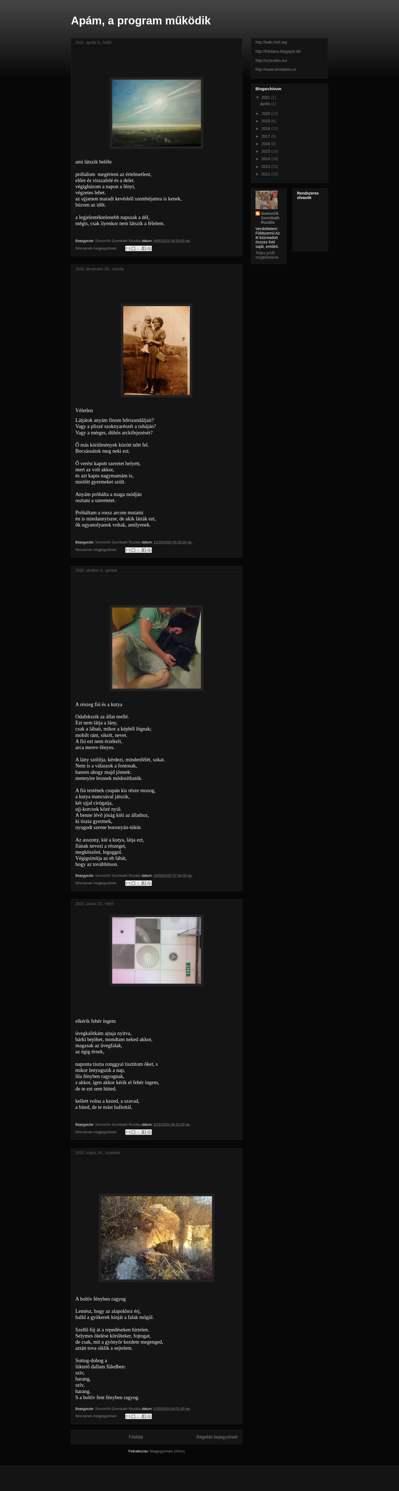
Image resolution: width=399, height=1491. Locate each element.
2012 (266, 174)
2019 (266, 121)
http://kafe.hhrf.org (271, 42)
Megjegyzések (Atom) (167, 1451)
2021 (266, 97)
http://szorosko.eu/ (271, 60)
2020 (266, 113)
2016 (266, 144)
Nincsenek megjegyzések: (96, 248)
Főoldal (136, 1437)
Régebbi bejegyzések (217, 1437)
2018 (266, 128)
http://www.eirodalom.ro (275, 69)
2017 (266, 136)
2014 (266, 159)
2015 (266, 151)
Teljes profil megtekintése (266, 255)
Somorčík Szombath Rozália (270, 218)
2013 (266, 166)
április (265, 104)
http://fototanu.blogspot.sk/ (278, 51)
